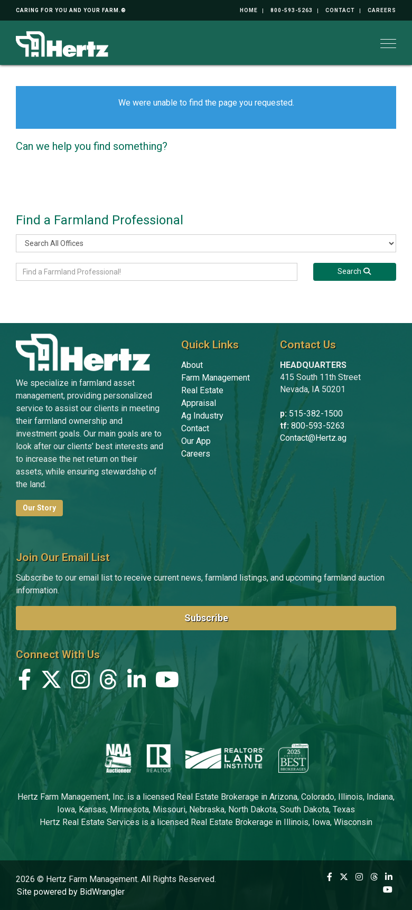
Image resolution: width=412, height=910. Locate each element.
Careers (382, 10)
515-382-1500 (316, 414)
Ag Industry (202, 416)
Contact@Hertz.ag (313, 438)
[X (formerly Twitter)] (51, 682)
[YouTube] (167, 682)
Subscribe (206, 617)
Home (249, 10)
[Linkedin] (136, 682)
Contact (340, 10)
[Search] (355, 272)
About (192, 365)
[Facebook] (24, 682)
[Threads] (108, 682)
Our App (196, 441)
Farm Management (215, 378)
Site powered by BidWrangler (71, 892)
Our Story (39, 508)
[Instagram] (80, 682)
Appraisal (198, 403)
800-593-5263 (291, 10)
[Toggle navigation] (388, 43)
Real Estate (202, 390)
